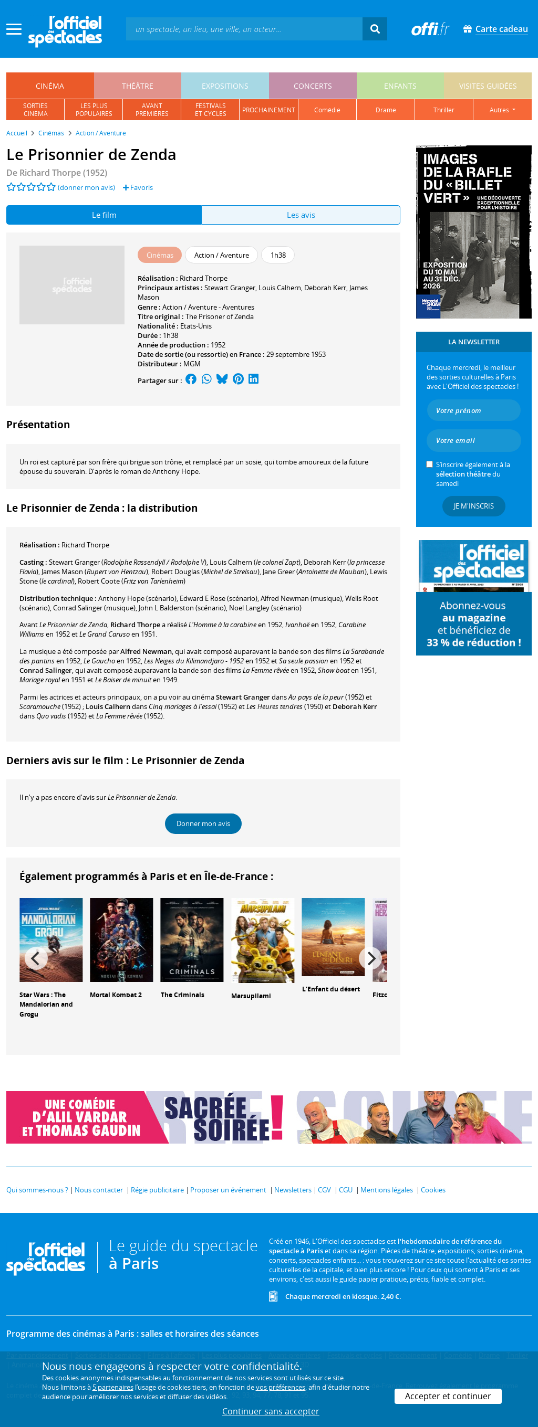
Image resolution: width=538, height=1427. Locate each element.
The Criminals (182, 994)
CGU (346, 1190)
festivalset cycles (210, 109)
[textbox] (244, 28)
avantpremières (152, 109)
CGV (324, 1190)
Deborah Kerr (325, 287)
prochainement (268, 109)
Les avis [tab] (301, 214)
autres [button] (500, 109)
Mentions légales (386, 1190)
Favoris (138, 187)
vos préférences (280, 1387)
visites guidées (488, 86)
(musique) (301, 598)
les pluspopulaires (94, 109)
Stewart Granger (229, 287)
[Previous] (36, 958)
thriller (443, 109)
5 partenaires (112, 1387)
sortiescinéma (35, 109)
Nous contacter (99, 1190)
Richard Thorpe (203, 278)
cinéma (50, 86)
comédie (327, 109)
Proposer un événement (228, 1190)
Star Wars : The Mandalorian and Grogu (46, 1004)
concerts (313, 86)
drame (386, 109)
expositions (225, 86)
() (127, 562)
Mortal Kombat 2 (116, 994)
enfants (400, 86)
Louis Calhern (279, 287)
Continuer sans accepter (270, 1411)
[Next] (370, 958)
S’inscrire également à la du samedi (473, 474)
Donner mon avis (203, 823)
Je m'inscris (474, 506)
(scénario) (182, 607)
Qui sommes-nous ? (37, 1190)
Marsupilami (251, 995)
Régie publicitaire (157, 1190)
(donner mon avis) (86, 187)
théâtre (137, 86)
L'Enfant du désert (331, 989)
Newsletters (293, 1190)
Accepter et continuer (448, 1396)
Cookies (433, 1190)
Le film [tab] (104, 214)
